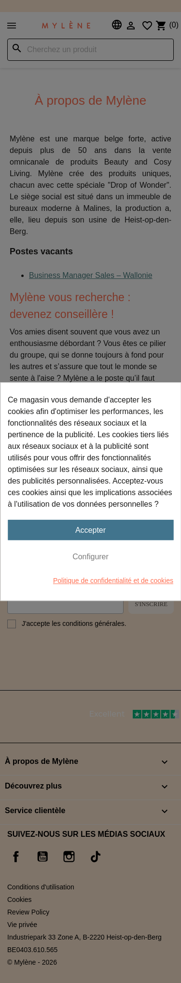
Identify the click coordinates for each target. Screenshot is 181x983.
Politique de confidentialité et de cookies (113, 580)
